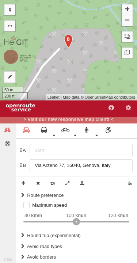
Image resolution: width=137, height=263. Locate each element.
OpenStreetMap (99, 97)
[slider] (76, 221)
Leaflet (53, 97)
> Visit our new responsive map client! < (68, 119)
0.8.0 (7, 259)
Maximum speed (49, 205)
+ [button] (127, 9)
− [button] (127, 20)
